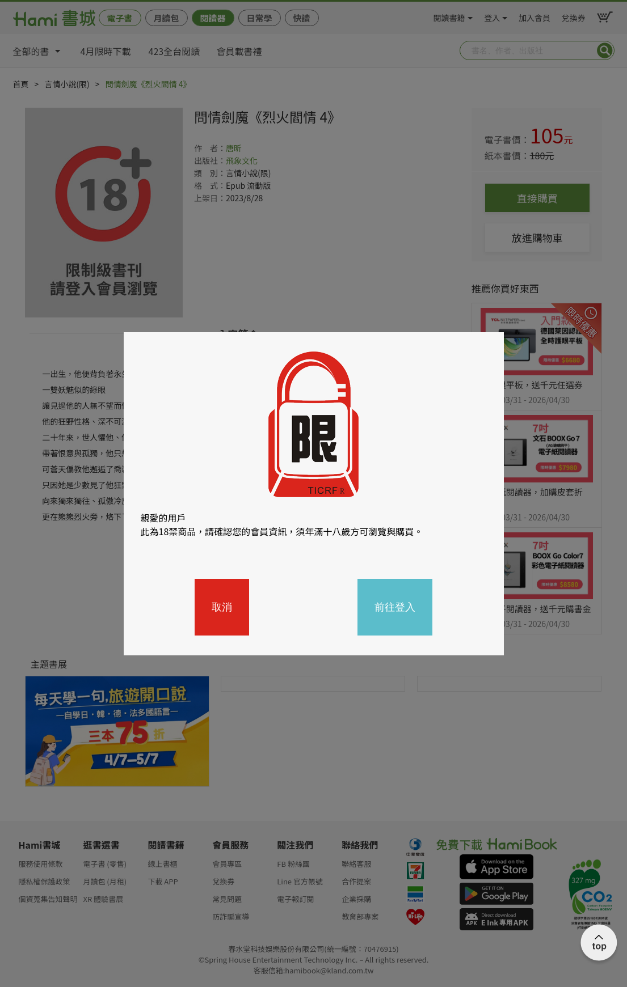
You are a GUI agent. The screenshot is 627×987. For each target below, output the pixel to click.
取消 (222, 607)
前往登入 (394, 607)
